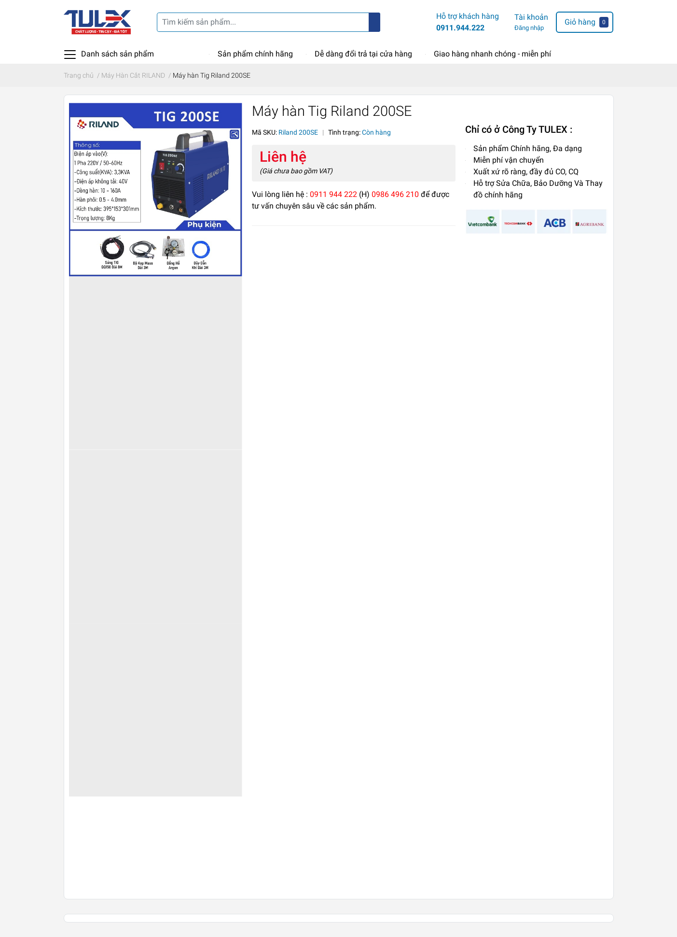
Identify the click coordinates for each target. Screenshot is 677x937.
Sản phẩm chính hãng (255, 53)
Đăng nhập (529, 27)
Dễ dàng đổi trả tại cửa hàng (363, 53)
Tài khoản (531, 17)
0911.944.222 (460, 27)
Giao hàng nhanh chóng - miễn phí (492, 53)
